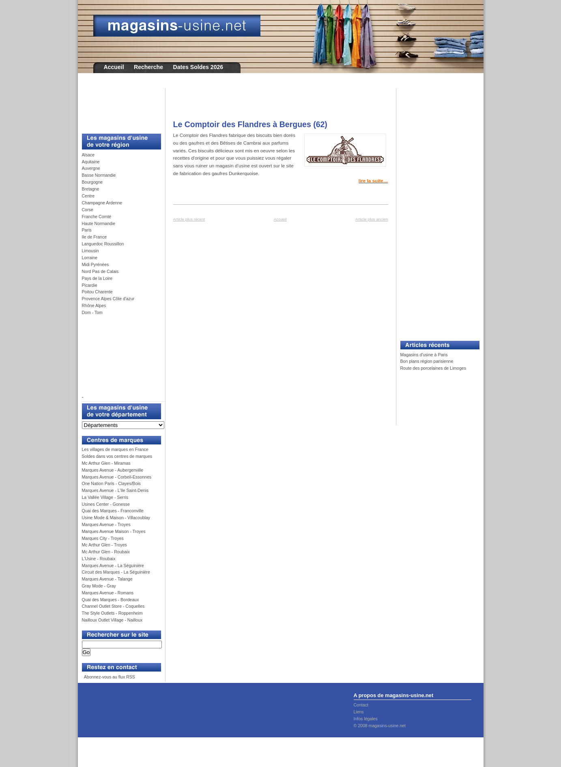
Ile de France (94, 236)
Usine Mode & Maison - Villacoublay (116, 517)
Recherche (148, 67)
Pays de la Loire (97, 278)
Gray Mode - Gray (99, 585)
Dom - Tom (92, 312)
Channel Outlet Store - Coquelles (113, 606)
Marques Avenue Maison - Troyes (114, 531)
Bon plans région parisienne (427, 361)
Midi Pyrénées (95, 264)
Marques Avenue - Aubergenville (113, 470)
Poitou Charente (97, 291)
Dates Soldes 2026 (198, 67)
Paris (87, 230)
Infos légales (366, 718)
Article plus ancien (371, 219)
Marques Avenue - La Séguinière (113, 565)
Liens (359, 711)
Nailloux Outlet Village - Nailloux (112, 620)
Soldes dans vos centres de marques (117, 456)
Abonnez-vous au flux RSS (109, 676)
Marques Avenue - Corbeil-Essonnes (117, 476)
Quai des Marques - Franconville (113, 510)
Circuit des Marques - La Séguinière (116, 572)
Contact (361, 704)
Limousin (90, 250)
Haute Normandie (99, 223)
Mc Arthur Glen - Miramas (106, 463)
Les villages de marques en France (115, 449)
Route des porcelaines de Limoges (433, 368)
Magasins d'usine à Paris (424, 354)
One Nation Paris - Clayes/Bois (111, 483)
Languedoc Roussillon (103, 243)
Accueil (114, 67)
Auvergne (91, 168)
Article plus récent (189, 219)
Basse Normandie (99, 175)
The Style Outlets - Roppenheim (112, 613)
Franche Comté (97, 216)
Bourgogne (92, 182)
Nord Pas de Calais (100, 271)
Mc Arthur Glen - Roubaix (106, 551)
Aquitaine (91, 161)
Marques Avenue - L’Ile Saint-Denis (115, 490)
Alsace (88, 154)
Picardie (89, 285)
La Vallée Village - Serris (105, 497)
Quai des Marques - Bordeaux (110, 599)
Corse (87, 209)
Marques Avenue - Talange (107, 578)
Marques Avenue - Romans (108, 592)
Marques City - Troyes (103, 538)
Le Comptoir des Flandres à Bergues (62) (250, 124)
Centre (88, 195)
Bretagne (90, 188)
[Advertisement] (118, 106)
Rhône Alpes (94, 305)
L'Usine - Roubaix (99, 558)
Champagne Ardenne (102, 202)
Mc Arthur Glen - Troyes (104, 544)
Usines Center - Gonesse (106, 504)
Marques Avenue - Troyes (106, 524)
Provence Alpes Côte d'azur (108, 298)
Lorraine (90, 257)
